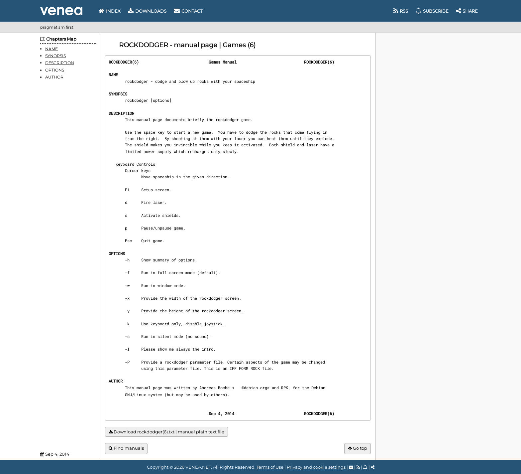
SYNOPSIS (55, 55)
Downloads (147, 11)
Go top (357, 448)
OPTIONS (54, 70)
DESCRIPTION (59, 62)
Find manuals (126, 448)
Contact (188, 11)
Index (110, 11)
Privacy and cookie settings (316, 467)
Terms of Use (270, 467)
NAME (51, 48)
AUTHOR (54, 77)
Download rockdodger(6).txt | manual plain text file (166, 432)
